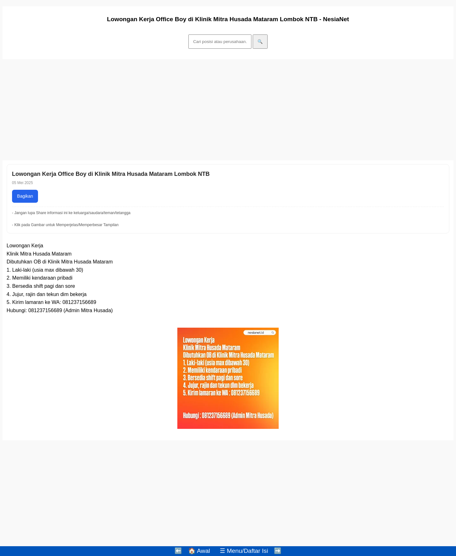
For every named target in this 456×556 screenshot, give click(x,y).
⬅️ (178, 550)
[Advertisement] (193, 109)
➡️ (278, 550)
